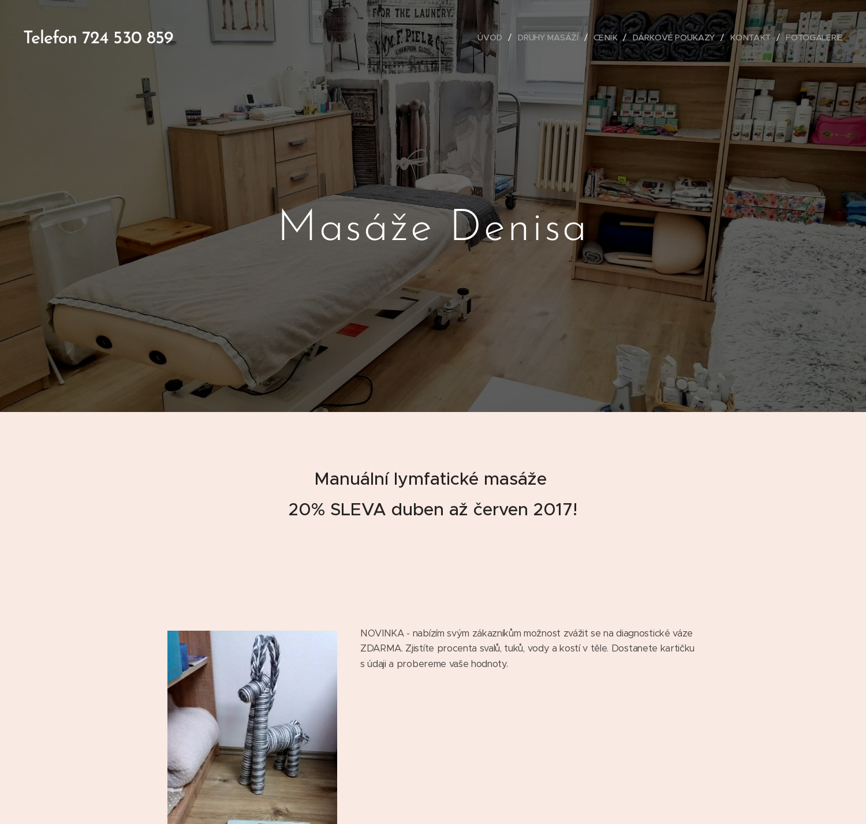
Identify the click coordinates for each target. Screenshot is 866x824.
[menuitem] (494, 37)
